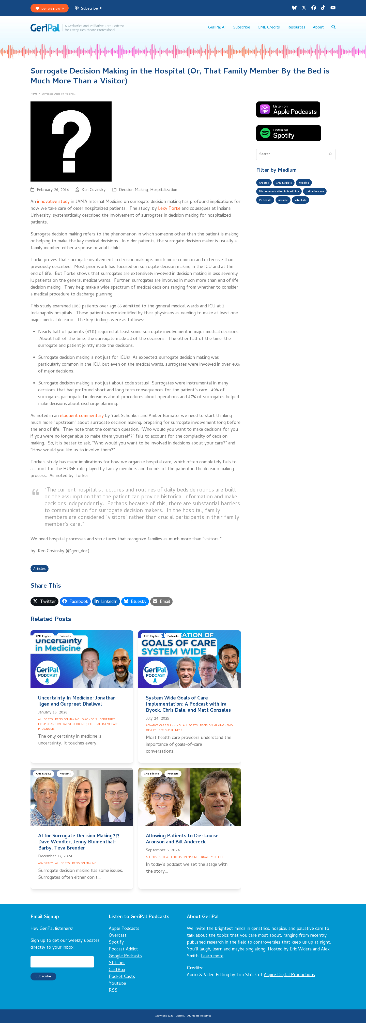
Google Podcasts (125, 962)
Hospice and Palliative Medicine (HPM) (66, 730)
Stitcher (117, 969)
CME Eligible (45, 642)
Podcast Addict (123, 955)
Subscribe (94, 9)
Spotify (116, 948)
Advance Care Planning (163, 731)
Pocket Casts (122, 983)
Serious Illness (170, 736)
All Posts (45, 725)
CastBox (117, 976)
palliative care (270, 208)
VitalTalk (266, 218)
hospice (313, 188)
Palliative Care (107, 730)
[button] (333, 30)
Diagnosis (89, 725)
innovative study (53, 206)
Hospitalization (163, 194)
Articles (40, 574)
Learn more (212, 962)
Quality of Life (212, 863)
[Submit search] (330, 158)
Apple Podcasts (124, 934)
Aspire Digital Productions (289, 981)
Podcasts (69, 642)
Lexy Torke (169, 213)
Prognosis (46, 735)
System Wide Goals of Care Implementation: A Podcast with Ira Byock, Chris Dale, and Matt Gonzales (188, 710)
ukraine (318, 208)
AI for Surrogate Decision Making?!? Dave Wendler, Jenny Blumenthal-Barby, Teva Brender (78, 848)
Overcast (118, 941)
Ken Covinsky (94, 194)
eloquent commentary (82, 420)
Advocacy (45, 869)
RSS (113, 996)
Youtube (117, 989)
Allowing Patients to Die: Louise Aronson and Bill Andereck (182, 845)
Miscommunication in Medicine (284, 198)
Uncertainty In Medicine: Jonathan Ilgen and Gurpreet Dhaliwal (77, 707)
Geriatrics (107, 725)
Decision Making (133, 194)
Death (167, 863)
